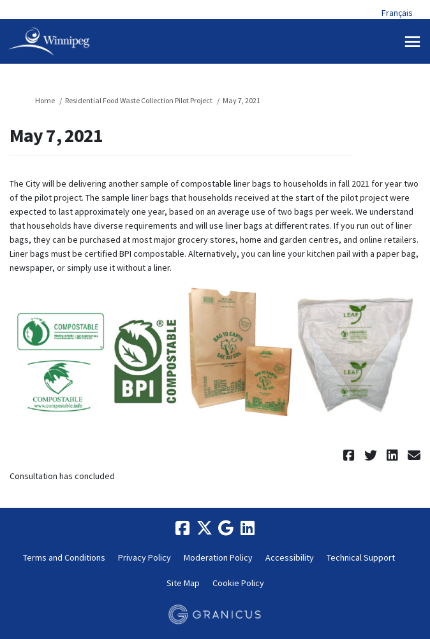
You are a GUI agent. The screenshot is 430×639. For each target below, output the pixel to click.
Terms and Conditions (64, 557)
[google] (226, 528)
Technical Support (361, 557)
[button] (350, 455)
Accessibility (289, 557)
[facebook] (182, 528)
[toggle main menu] (412, 42)
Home (45, 100)
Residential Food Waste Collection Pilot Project (138, 100)
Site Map (183, 583)
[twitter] (204, 528)
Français (397, 12)
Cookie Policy (238, 583)
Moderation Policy (218, 557)
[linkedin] (247, 528)
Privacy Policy (144, 557)
